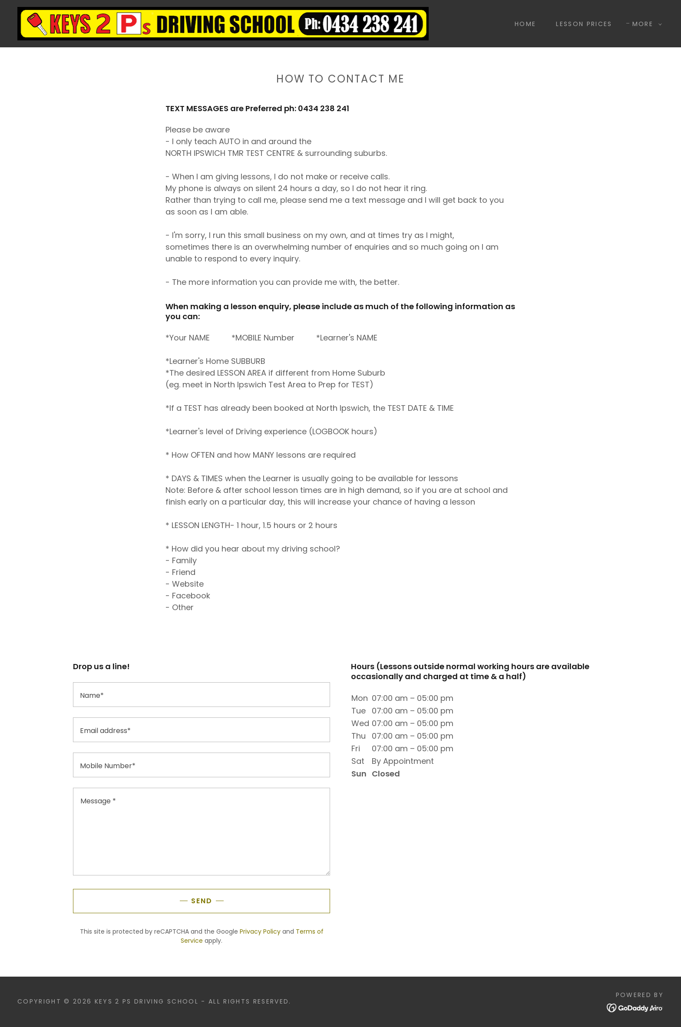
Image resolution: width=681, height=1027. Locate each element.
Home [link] (525, 24)
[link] (223, 22)
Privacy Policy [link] (260, 931)
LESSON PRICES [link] (584, 24)
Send (201, 901)
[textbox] (201, 694)
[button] (645, 24)
